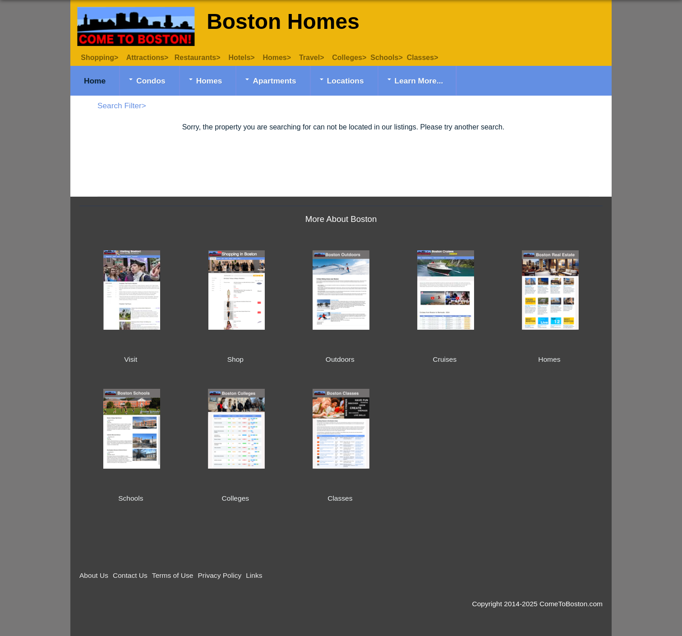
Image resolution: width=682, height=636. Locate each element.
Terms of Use (173, 575)
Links (254, 575)
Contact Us (130, 575)
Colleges (347, 57)
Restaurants (195, 57)
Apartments (274, 80)
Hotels (239, 57)
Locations (345, 80)
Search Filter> (121, 105)
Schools (384, 57)
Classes (420, 57)
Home (95, 80)
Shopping (94, 57)
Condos (151, 80)
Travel (309, 57)
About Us (93, 575)
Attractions (145, 57)
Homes (274, 57)
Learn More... (419, 80)
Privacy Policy (219, 575)
